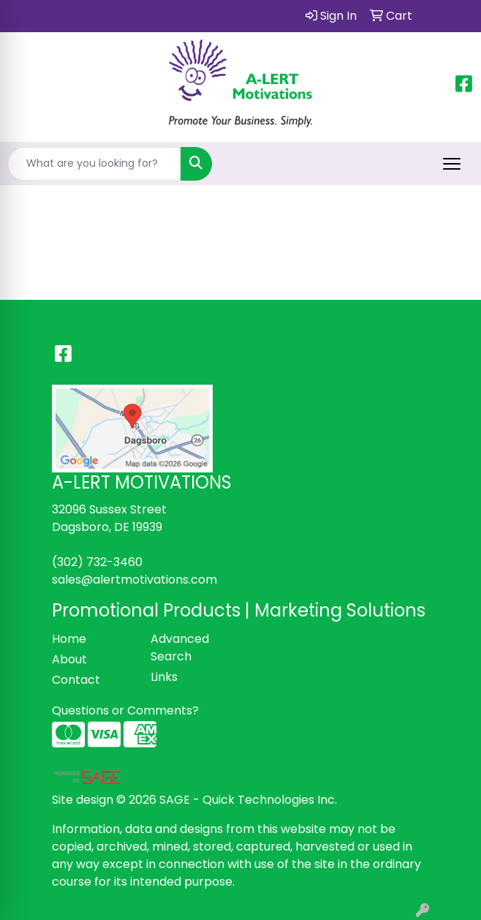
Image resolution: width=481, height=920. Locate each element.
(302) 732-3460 (97, 562)
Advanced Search (180, 647)
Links (164, 676)
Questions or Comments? (125, 710)
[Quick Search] (94, 164)
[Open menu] (451, 163)
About (69, 659)
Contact (76, 679)
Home (69, 638)
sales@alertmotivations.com (134, 579)
